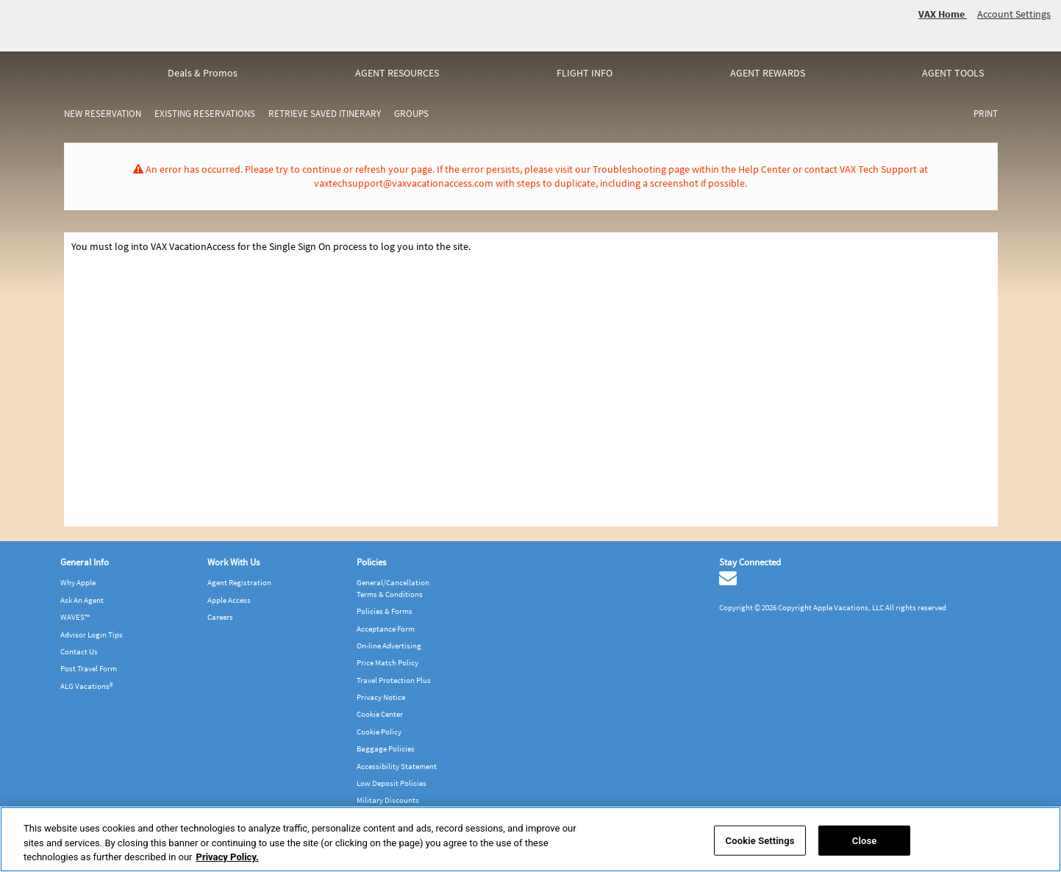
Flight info (584, 72)
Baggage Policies (386, 748)
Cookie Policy (379, 731)
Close (864, 840)
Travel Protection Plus (394, 680)
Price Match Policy (387, 662)
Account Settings (1014, 14)
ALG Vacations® (86, 686)
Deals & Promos (202, 72)
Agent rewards (767, 72)
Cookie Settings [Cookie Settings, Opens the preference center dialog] (760, 840)
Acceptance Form (386, 628)
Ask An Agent (82, 600)
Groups (411, 113)
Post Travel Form (88, 668)
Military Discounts (388, 800)
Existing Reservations (204, 113)
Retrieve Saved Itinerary (324, 113)
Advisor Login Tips (91, 634)
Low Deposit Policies (391, 783)
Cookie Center (380, 714)
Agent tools (953, 72)
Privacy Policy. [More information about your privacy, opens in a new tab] (227, 856)
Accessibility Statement (397, 766)
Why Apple (78, 582)
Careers (220, 617)
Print (986, 113)
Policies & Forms (384, 611)
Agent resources (397, 72)
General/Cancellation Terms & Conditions (393, 587)
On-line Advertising (389, 645)
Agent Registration (239, 582)
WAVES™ (75, 617)
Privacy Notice (381, 697)
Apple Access (229, 600)
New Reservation (102, 113)
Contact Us (79, 651)
